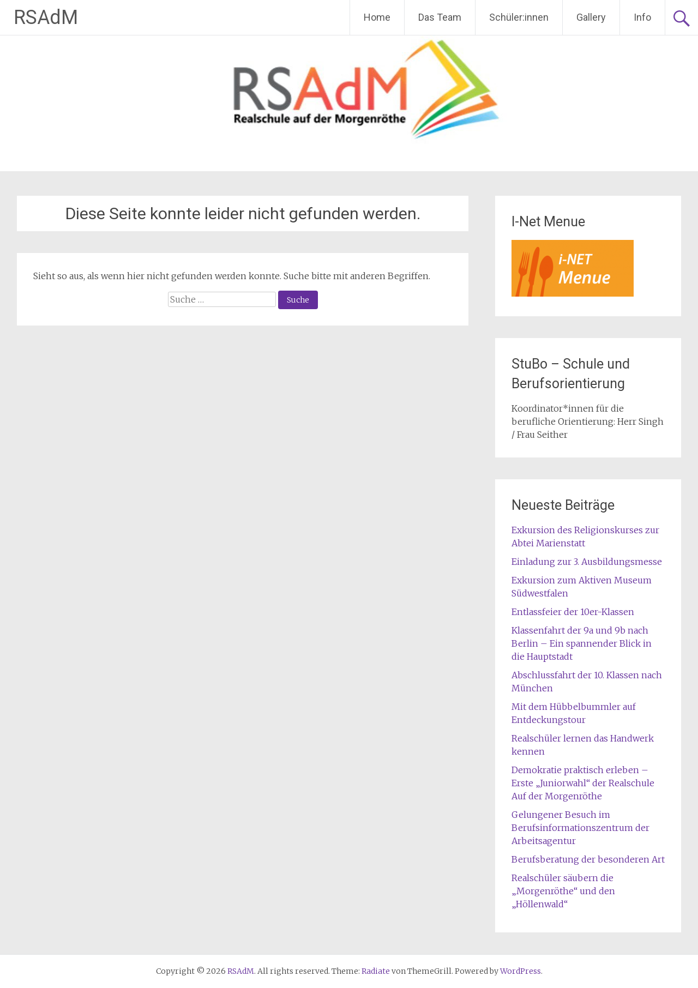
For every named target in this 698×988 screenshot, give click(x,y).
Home (377, 17)
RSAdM (46, 17)
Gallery (591, 17)
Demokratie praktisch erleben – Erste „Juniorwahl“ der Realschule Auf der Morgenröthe (583, 783)
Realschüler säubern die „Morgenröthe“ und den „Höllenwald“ (563, 890)
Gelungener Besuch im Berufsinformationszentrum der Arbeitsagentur (580, 827)
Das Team (439, 17)
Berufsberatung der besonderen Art (588, 859)
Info (642, 17)
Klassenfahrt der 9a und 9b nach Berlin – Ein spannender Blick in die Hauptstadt (582, 643)
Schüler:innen (519, 17)
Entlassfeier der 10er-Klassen (573, 611)
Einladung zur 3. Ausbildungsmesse (587, 561)
